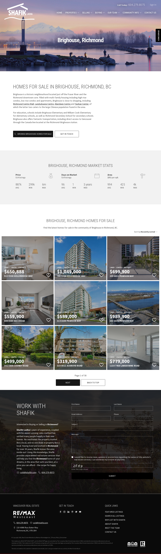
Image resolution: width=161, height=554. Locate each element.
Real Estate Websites (28, 537)
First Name (76, 404)
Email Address (77, 414)
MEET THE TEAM (112, 528)
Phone (116, 414)
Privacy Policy (55, 537)
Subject (74, 424)
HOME (59, 12)
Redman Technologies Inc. (43, 537)
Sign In (153, 4)
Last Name (118, 404)
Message (75, 434)
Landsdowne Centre (44, 103)
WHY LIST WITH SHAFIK (115, 520)
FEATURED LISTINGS (114, 512)
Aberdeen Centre (63, 103)
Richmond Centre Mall (23, 103)
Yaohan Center (81, 103)
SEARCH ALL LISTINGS (114, 516)
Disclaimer (63, 537)
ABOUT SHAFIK (111, 524)
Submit (112, 476)
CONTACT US (150, 12)
